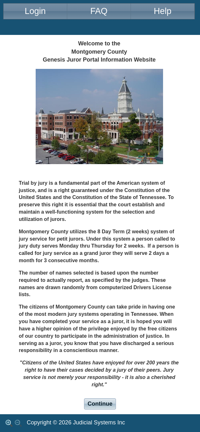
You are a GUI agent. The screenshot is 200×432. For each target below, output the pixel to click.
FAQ (98, 11)
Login (35, 11)
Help (163, 11)
